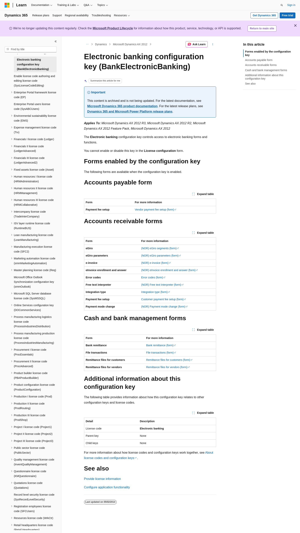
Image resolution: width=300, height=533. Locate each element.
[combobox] (31, 49)
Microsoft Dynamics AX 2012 (130, 44)
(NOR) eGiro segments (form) (159, 248)
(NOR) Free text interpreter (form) (161, 284)
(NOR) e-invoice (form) (155, 262)
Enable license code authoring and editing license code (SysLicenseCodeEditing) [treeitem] (34, 81)
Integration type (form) (154, 292)
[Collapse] (56, 41)
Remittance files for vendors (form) (166, 367)
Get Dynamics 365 (264, 15)
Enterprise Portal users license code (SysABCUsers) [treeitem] (32, 106)
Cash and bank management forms (266, 70)
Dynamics (101, 44)
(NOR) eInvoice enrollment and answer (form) (168, 270)
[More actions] (212, 44)
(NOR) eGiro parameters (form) (160, 255)
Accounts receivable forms (261, 65)
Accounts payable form (258, 60)
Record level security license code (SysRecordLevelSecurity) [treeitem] (34, 497)
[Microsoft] (7, 5)
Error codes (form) (152, 277)
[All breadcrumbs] (87, 44)
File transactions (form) (160, 352)
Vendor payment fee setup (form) (154, 209)
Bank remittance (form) (159, 345)
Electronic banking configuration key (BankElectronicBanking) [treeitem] (33, 64)
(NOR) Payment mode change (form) (163, 306)
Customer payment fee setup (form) (162, 299)
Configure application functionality (107, 487)
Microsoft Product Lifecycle (113, 28)
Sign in (291, 5)
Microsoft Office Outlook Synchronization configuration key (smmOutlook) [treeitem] (34, 282)
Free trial (287, 15)
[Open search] (282, 5)
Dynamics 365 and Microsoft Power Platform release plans (130, 111)
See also (250, 83)
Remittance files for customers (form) (168, 359)
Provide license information (102, 478)
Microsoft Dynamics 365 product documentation (122, 106)
